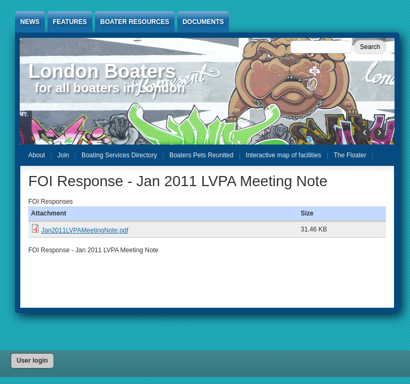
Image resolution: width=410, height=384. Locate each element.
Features (70, 22)
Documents (203, 22)
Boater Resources (134, 22)
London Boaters (102, 71)
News (30, 22)
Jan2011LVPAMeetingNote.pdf (84, 230)
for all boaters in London (110, 88)
